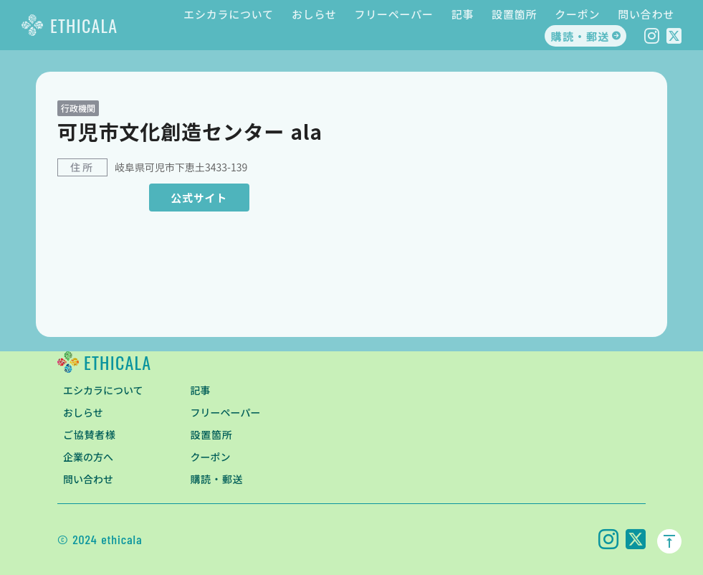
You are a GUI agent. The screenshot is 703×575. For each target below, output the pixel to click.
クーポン (577, 14)
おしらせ (314, 14)
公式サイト (199, 197)
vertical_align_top (669, 541)
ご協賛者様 (89, 434)
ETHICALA (84, 25)
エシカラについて (228, 14)
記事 (462, 14)
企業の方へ (88, 457)
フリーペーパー (394, 14)
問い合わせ (646, 14)
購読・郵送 (580, 36)
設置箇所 (514, 14)
